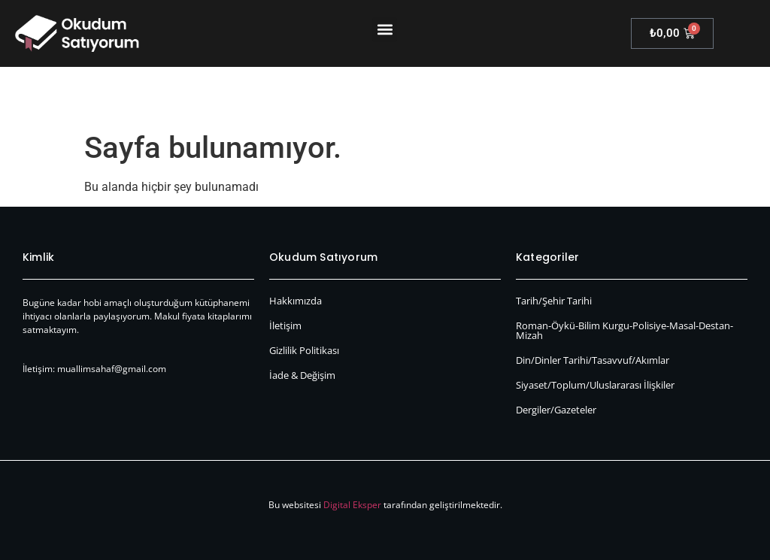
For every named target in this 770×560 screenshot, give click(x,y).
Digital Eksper (352, 504)
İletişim (285, 325)
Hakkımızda (295, 300)
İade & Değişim (302, 375)
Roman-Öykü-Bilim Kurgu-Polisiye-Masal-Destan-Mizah (624, 330)
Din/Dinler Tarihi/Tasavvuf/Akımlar (592, 360)
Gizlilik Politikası (304, 350)
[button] (384, 29)
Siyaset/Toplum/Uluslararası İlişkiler (595, 385)
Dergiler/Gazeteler (556, 409)
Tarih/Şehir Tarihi (554, 300)
